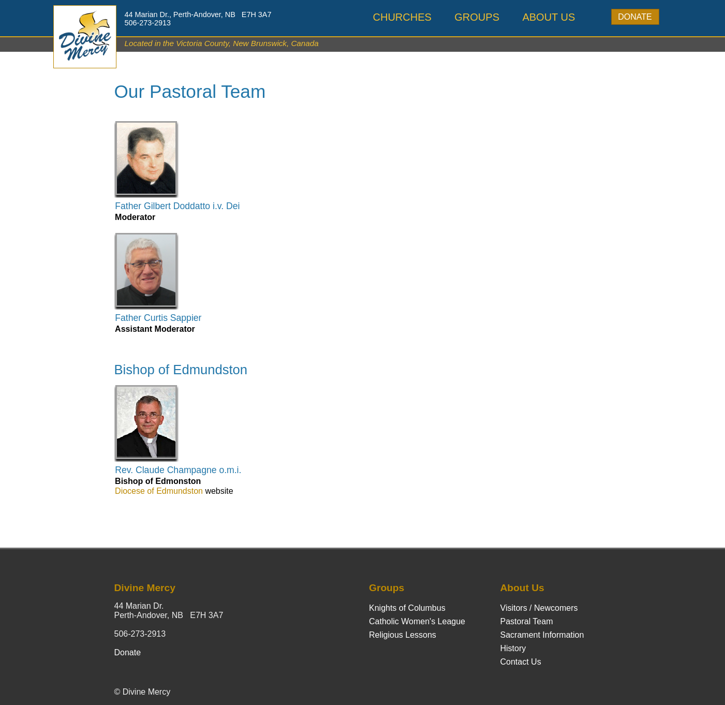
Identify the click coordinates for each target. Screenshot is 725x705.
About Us (548, 17)
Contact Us (520, 661)
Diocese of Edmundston (159, 491)
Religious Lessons (402, 634)
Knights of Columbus (407, 608)
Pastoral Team (526, 621)
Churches (402, 17)
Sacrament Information (542, 634)
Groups (476, 17)
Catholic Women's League (417, 621)
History (513, 648)
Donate (635, 16)
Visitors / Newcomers (539, 608)
